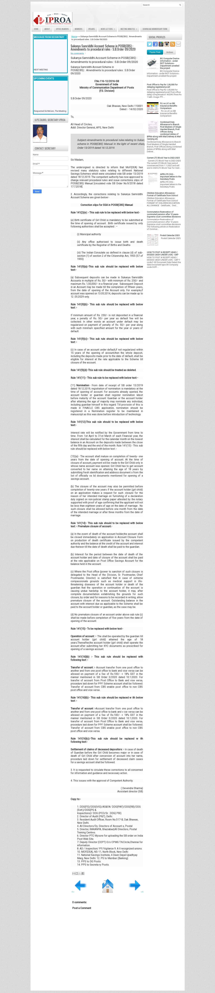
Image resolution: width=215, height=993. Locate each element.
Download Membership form (155, 29)
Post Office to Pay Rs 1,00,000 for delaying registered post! (162, 85)
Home (36, 29)
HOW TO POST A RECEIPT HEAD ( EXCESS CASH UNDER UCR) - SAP (162, 253)
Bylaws (91, 29)
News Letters (109, 28)
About (47, 29)
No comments (77, 53)
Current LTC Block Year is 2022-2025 (163, 158)
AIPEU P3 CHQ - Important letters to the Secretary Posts (170, 176)
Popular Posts (155, 52)
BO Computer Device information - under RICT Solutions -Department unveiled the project (169, 63)
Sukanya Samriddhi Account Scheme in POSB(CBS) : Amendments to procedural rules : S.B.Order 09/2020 (103, 47)
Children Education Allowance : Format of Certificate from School (162, 194)
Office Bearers (62, 29)
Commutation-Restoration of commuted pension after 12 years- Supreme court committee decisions (164, 214)
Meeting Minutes (130, 28)
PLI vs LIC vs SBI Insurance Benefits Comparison (168, 105)
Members (78, 29)
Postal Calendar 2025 (170, 235)
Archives (170, 52)
